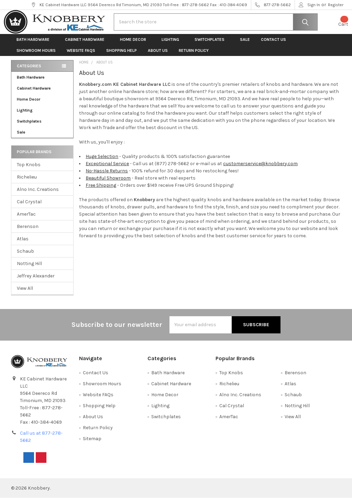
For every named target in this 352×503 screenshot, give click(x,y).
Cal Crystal (29, 207)
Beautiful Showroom (108, 183)
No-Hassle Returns (107, 176)
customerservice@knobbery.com (260, 169)
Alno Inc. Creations (38, 194)
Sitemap (92, 444)
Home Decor (135, 44)
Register (335, 4)
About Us (158, 55)
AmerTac (26, 219)
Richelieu (27, 182)
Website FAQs (81, 55)
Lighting (173, 44)
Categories (29, 71)
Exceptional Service (107, 169)
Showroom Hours (36, 55)
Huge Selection (102, 161)
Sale (245, 44)
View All (25, 293)
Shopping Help (121, 55)
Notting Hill (29, 269)
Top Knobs (29, 170)
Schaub (25, 256)
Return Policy (194, 55)
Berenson (27, 232)
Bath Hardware (35, 44)
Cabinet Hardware (87, 44)
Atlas (23, 244)
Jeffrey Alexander (36, 281)
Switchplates (212, 44)
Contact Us (273, 44)
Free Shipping (101, 190)
